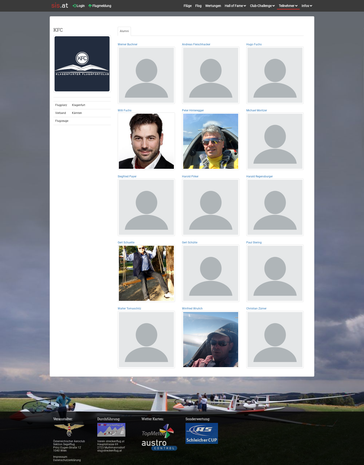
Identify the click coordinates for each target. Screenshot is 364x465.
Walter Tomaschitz (129, 308)
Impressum (60, 456)
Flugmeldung (99, 6)
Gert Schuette (126, 242)
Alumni (124, 31)
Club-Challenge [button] (262, 6)
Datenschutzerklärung (67, 460)
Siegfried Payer (127, 176)
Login (79, 6)
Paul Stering (254, 242)
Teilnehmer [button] (288, 6)
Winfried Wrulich (192, 308)
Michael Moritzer (256, 110)
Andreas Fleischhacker (196, 44)
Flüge (188, 6)
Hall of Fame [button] (235, 6)
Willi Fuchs (124, 110)
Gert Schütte (189, 242)
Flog (198, 6)
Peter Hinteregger (193, 110)
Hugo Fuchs (254, 44)
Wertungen (213, 6)
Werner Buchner (127, 44)
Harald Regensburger (259, 176)
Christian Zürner (256, 308)
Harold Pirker (190, 176)
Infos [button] (307, 6)
